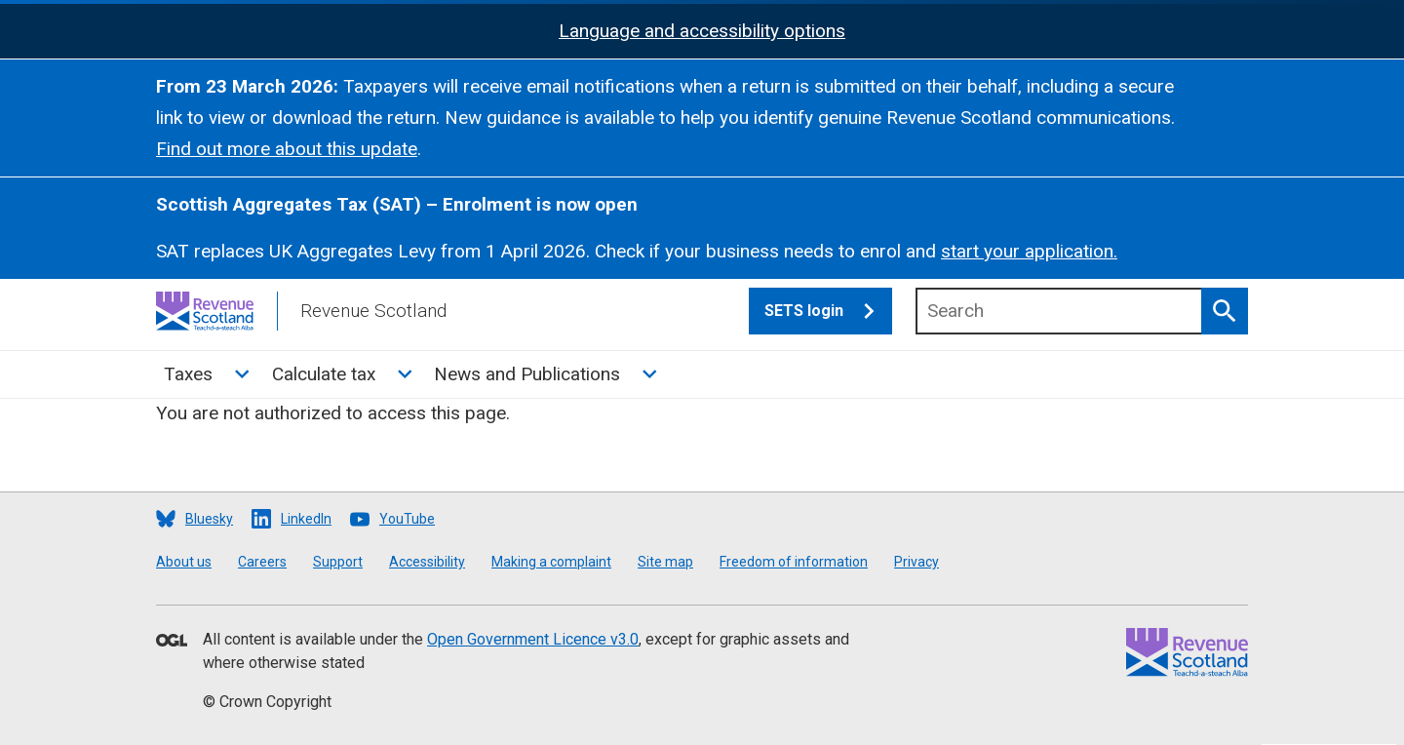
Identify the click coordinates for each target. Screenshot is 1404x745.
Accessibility (427, 561)
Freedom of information (794, 561)
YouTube (407, 519)
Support (338, 561)
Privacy (916, 561)
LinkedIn (306, 519)
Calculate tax (323, 374)
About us (184, 561)
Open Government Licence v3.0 (533, 639)
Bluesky (209, 519)
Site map (665, 561)
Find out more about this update (286, 148)
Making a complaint (551, 561)
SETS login (828, 311)
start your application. (1029, 251)
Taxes (188, 374)
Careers (262, 561)
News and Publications (527, 374)
